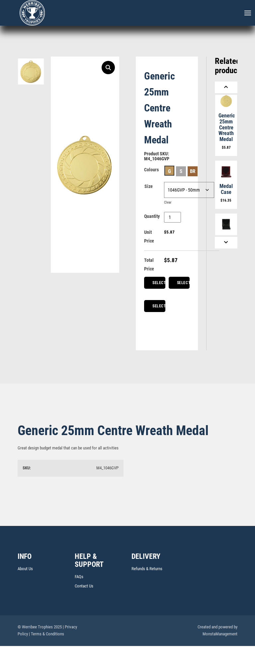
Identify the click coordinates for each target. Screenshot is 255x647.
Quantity (152, 216)
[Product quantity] (172, 217)
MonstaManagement (220, 633)
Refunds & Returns (146, 568)
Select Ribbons (183, 284)
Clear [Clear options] (168, 202)
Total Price (149, 264)
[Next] (226, 242)
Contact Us (84, 585)
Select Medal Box (158, 308)
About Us (25, 568)
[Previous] (226, 87)
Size (148, 186)
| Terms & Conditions (46, 633)
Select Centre (158, 284)
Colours (151, 169)
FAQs (79, 576)
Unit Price (149, 236)
